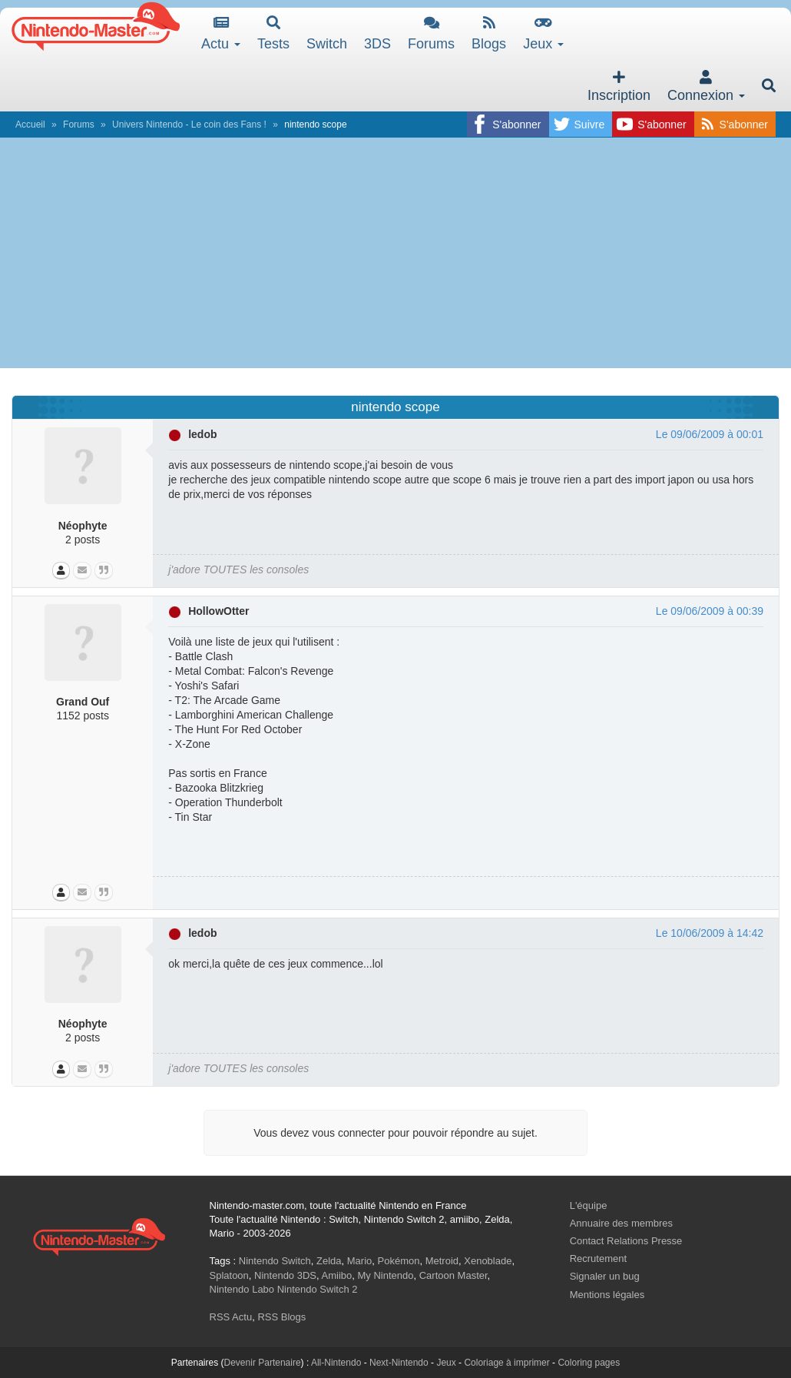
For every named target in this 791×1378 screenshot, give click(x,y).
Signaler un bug (605, 1276)
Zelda (329, 1261)
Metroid (441, 1261)
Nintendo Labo (242, 1289)
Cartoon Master (453, 1275)
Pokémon (399, 1261)
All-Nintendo (336, 1362)
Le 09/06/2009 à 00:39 (709, 611)
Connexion (706, 86)
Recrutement (598, 1258)
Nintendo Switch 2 (317, 1289)
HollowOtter (218, 611)
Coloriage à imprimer (506, 1362)
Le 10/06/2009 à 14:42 (709, 933)
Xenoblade (487, 1261)
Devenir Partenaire (262, 1362)
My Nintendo (386, 1275)
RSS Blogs (281, 1317)
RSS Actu (231, 1317)
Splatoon (229, 1275)
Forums (431, 33)
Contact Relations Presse (626, 1241)
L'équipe (588, 1205)
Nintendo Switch (275, 1261)
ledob (202, 434)
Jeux (543, 33)
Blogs (489, 33)
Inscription (618, 86)
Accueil (30, 124)
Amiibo (337, 1275)
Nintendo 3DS (285, 1275)
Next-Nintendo (399, 1362)
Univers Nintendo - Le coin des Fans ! (189, 124)
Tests (273, 33)
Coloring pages (589, 1362)
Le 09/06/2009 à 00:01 (709, 434)
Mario (359, 1261)
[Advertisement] (395, 252)
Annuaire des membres (621, 1223)
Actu (220, 33)
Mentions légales (607, 1294)
